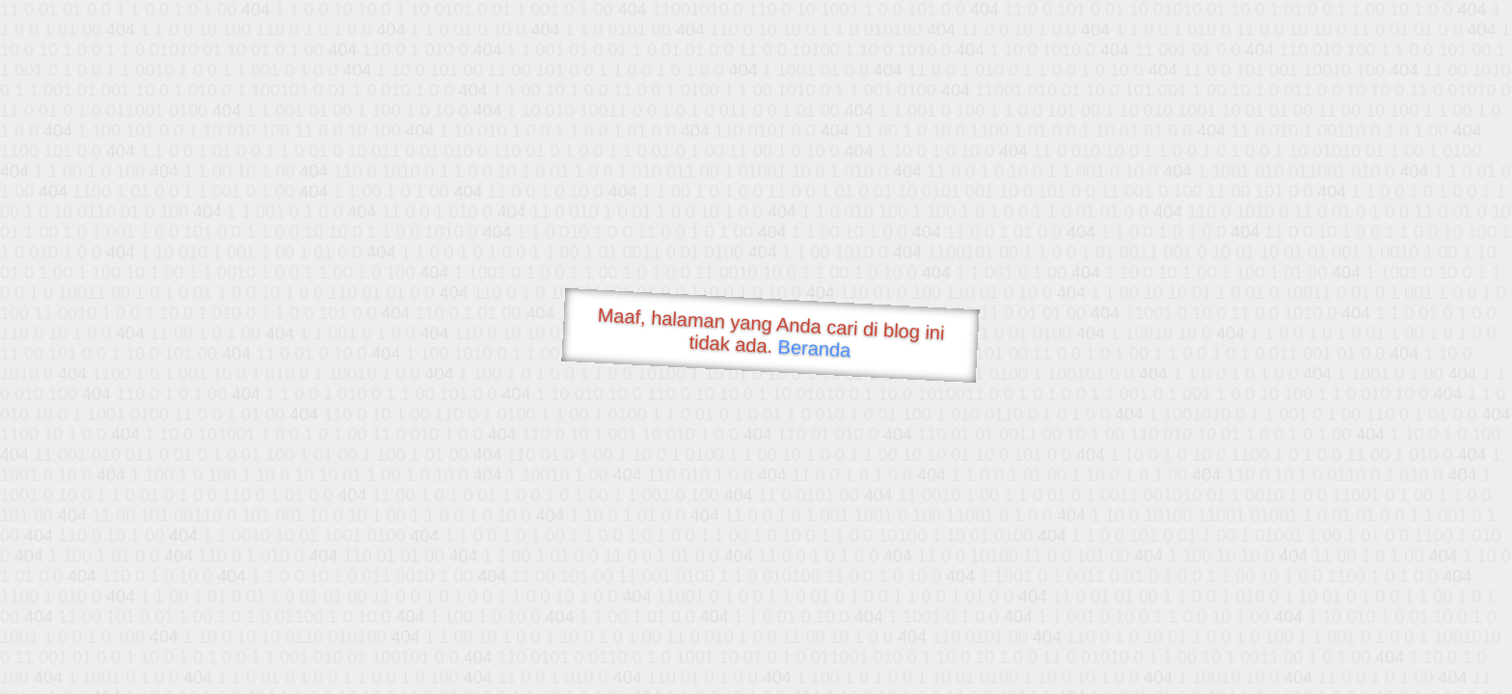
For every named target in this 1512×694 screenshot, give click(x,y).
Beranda (814, 347)
